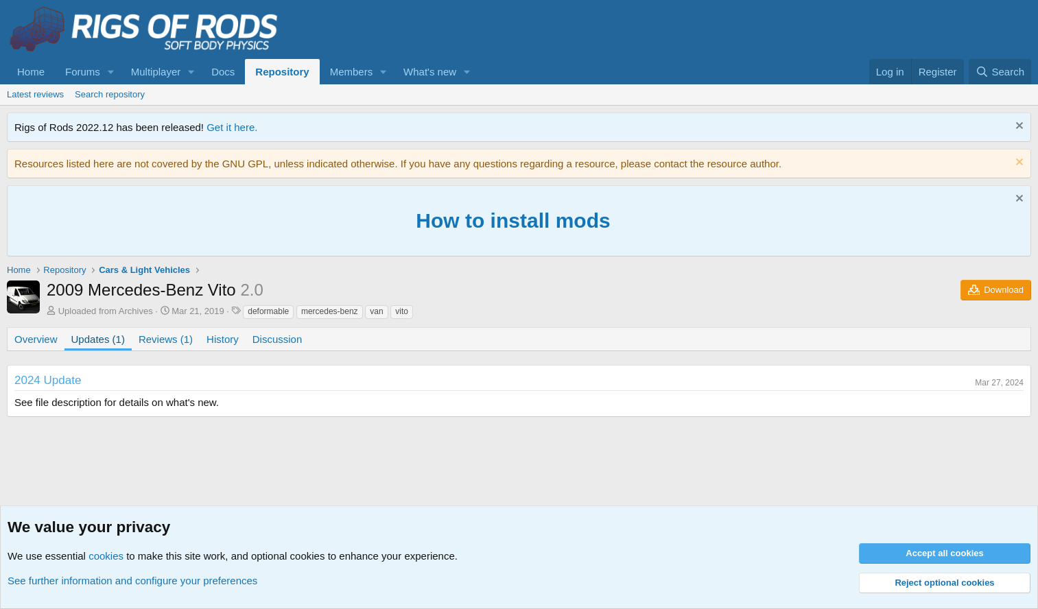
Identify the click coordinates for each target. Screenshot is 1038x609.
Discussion (277, 339)
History (223, 339)
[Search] (1000, 71)
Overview (36, 339)
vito (401, 311)
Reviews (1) (166, 339)
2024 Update (47, 380)
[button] (111, 71)
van (376, 311)
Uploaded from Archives (105, 311)
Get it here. (232, 127)
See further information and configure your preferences (132, 580)
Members (351, 71)
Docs (223, 71)
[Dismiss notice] (1018, 127)
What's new (429, 71)
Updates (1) (98, 339)
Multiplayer (156, 71)
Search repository (110, 94)
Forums (82, 71)
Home (31, 71)
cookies (106, 556)
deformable (268, 311)
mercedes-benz (329, 311)
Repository (282, 71)
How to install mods (513, 220)
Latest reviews (35, 94)
